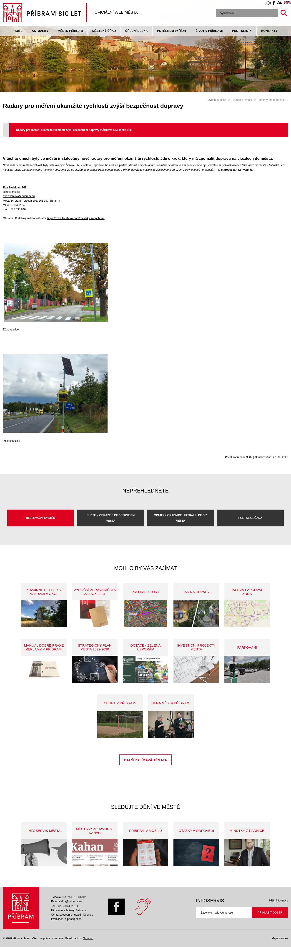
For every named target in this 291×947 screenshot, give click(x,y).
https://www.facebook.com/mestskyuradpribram (75, 218)
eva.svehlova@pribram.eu (19, 196)
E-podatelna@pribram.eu (66, 901)
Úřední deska (136, 31)
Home (18, 31)
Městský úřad (104, 31)
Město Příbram (70, 31)
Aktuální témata (242, 100)
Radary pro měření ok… (273, 100)
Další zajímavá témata (145, 760)
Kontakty (269, 31)
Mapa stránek (279, 938)
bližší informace (278, 900)
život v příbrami (209, 31)
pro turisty (242, 31)
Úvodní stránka (217, 100)
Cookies (88, 914)
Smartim (88, 938)
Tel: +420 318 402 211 (64, 906)
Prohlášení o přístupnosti (66, 919)
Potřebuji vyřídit (171, 31)
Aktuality (40, 31)
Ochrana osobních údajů (66, 914)
